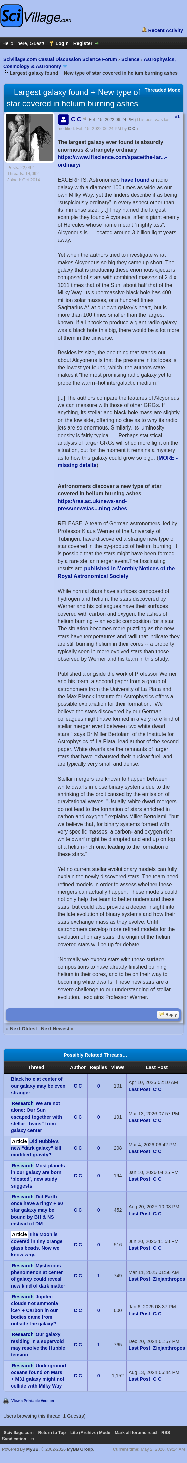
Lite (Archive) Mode (90, 1432)
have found (135, 180)
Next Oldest (23, 1028)
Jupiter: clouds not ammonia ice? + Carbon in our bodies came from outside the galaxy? (34, 1310)
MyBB (32, 1449)
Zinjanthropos (169, 1279)
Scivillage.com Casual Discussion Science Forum (60, 59)
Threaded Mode (162, 90)
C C (131, 128)
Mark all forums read (136, 1432)
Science (130, 59)
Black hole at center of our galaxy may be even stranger (38, 1085)
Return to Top (52, 1432)
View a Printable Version (32, 1401)
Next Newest (55, 1028)
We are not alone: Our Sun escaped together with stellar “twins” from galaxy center (36, 1117)
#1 (177, 116)
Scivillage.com (19, 1432)
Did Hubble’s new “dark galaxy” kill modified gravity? (36, 1148)
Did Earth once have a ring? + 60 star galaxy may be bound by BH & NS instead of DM (37, 1210)
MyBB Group (80, 1449)
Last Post (139, 1089)
